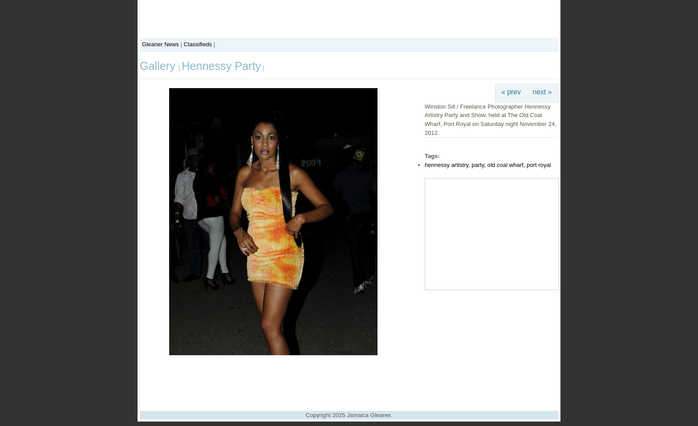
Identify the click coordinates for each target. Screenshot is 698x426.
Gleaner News (160, 44)
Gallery (159, 66)
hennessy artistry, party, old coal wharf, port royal (488, 165)
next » (542, 92)
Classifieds (198, 44)
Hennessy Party (221, 66)
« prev (511, 92)
